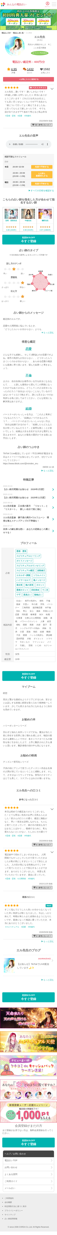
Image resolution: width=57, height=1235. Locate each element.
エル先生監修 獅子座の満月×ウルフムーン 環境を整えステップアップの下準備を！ (26, 519)
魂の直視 (29, 585)
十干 (18, 595)
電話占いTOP (6, 33)
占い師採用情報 (11, 1219)
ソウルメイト (39, 575)
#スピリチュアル (12, 927)
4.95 (14, 69)
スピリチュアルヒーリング (28, 556)
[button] (45, 70)
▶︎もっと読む (47, 470)
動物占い (38, 595)
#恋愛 (20, 116)
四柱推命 (35, 590)
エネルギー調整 (23, 575)
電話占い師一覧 (18, 33)
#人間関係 (22, 879)
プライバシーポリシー (14, 1211)
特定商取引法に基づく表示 (15, 1206)
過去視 (19, 585)
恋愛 (29, 348)
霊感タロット (22, 590)
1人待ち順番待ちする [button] (42, 174)
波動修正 (41, 570)
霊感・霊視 (21, 551)
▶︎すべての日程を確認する (41, 190)
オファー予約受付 (39, 53)
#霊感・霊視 (10, 116)
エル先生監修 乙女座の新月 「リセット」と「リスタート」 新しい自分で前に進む (25, 507)
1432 (30, 69)
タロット (40, 585)
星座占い (27, 595)
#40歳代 (27, 836)
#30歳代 (27, 116)
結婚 (29, 408)
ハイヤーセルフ (23, 580)
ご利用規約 (9, 1198)
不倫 (29, 375)
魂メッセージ (39, 580)
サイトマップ (10, 1215)
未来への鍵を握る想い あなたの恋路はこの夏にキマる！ (26, 531)
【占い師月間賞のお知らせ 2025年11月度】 (24, 497)
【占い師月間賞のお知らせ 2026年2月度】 (24, 489)
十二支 (45, 590)
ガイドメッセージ (24, 561)
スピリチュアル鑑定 (25, 570)
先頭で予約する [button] (42, 167)
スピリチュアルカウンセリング (30, 566)
